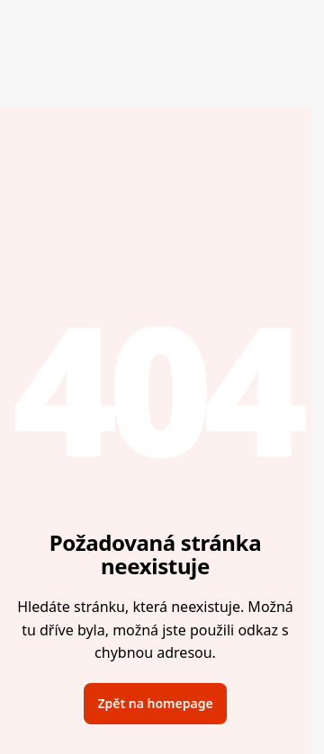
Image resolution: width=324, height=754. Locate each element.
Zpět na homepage (154, 703)
